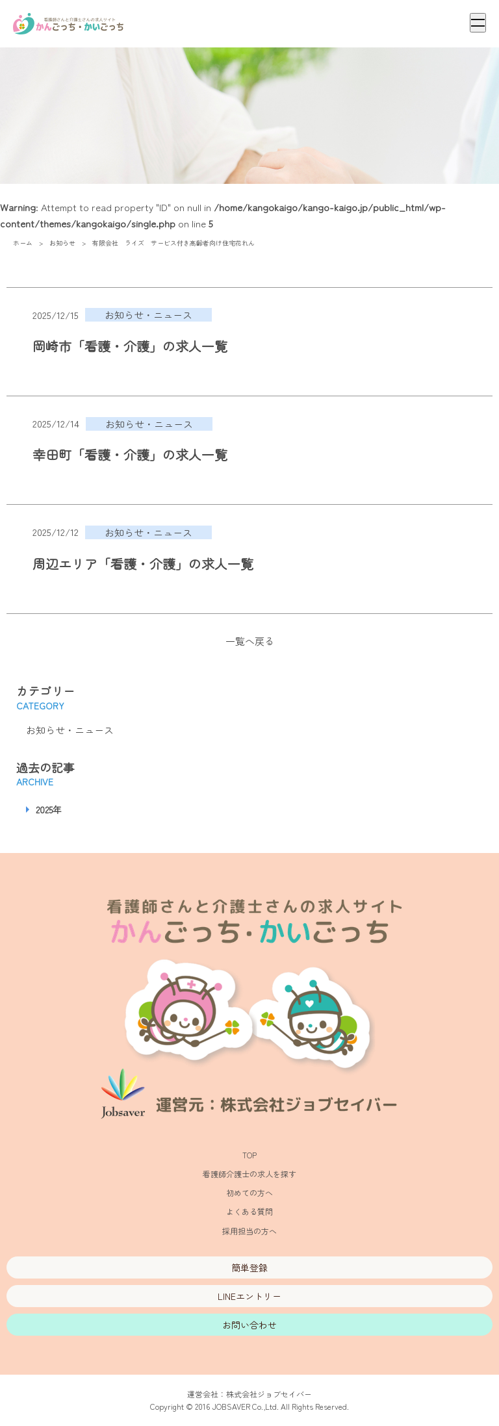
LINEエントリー (249, 1296)
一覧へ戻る (249, 641)
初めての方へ (249, 1192)
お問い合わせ (249, 1324)
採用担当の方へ (249, 1230)
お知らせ (62, 243)
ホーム (22, 243)
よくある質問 (249, 1211)
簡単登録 (249, 1267)
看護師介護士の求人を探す (249, 1173)
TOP (249, 1154)
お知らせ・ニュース (70, 730)
